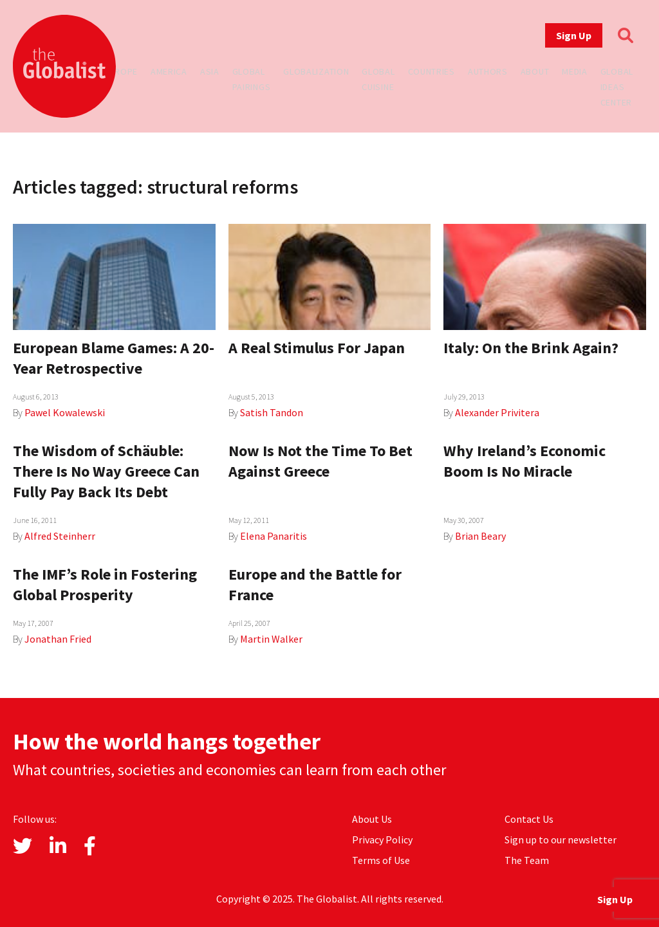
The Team (527, 860)
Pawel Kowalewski (64, 412)
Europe (121, 71)
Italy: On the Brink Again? (530, 348)
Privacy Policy (382, 839)
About (535, 71)
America (169, 71)
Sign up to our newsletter (561, 839)
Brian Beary (480, 535)
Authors (488, 71)
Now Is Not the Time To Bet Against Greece (320, 461)
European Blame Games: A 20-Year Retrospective (113, 358)
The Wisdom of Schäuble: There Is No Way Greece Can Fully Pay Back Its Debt (106, 471)
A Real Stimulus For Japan (316, 348)
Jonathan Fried (57, 638)
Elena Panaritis (273, 535)
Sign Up (573, 35)
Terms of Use (381, 860)
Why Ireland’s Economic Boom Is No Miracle (524, 461)
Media (575, 71)
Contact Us (529, 818)
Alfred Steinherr (59, 535)
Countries (431, 71)
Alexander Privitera (497, 412)
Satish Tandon (271, 412)
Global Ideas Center (616, 87)
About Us (372, 818)
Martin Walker (271, 638)
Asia (209, 71)
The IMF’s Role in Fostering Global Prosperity (105, 584)
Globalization (316, 71)
